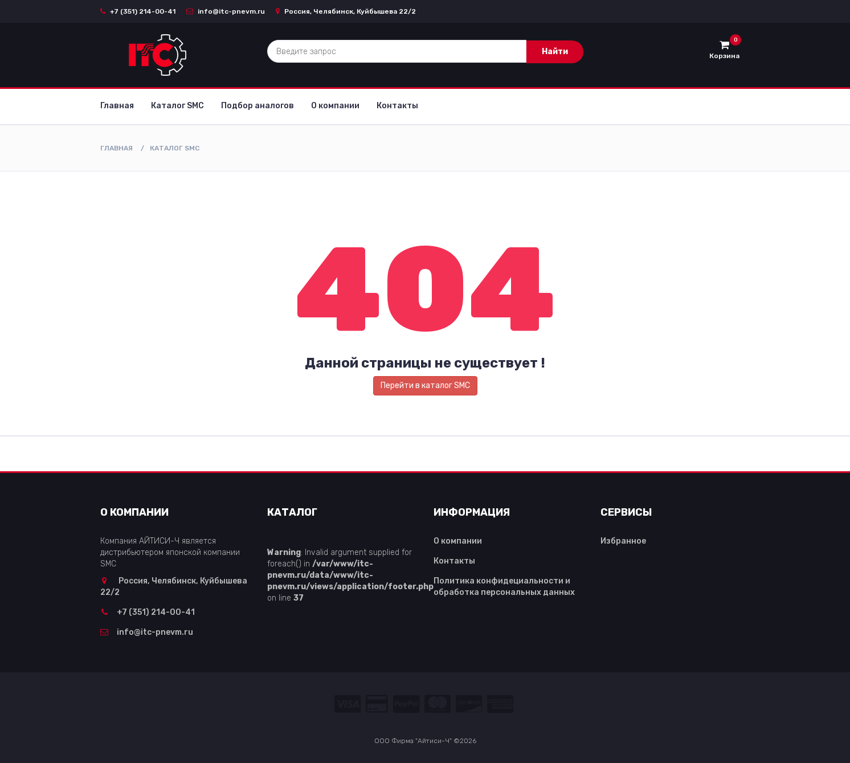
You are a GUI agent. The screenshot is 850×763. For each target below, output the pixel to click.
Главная (117, 106)
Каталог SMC (177, 106)
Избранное (623, 541)
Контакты (397, 106)
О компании (335, 106)
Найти (555, 51)
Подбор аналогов (257, 106)
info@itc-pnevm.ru (225, 11)
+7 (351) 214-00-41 (137, 11)
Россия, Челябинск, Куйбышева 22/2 (346, 11)
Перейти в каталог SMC (425, 385)
